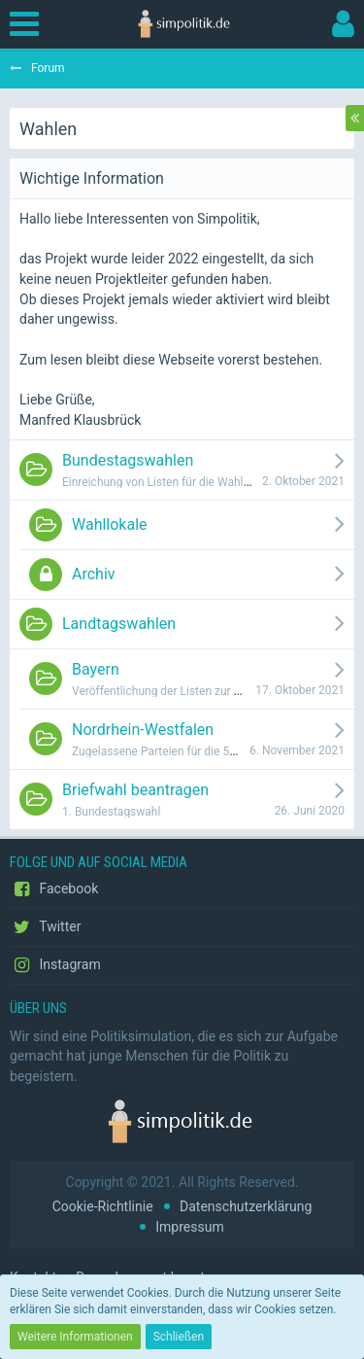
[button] (29, 24)
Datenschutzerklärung (246, 1206)
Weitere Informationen (75, 1336)
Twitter (45, 927)
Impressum (189, 1227)
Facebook (54, 889)
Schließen (178, 1336)
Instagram (55, 965)
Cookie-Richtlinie (102, 1206)
